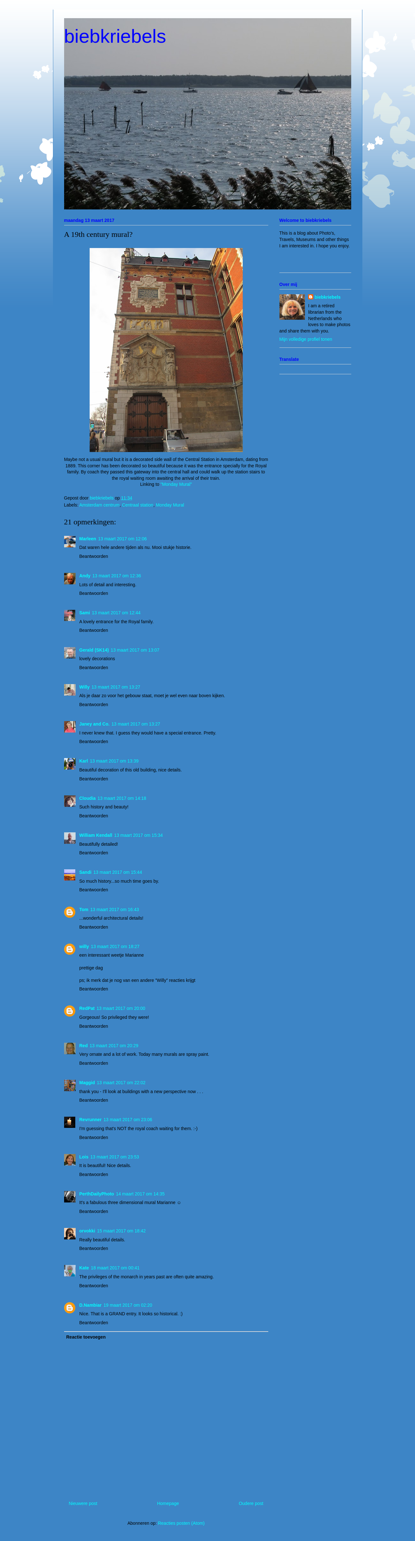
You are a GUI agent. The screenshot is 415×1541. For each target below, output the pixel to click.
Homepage (168, 1503)
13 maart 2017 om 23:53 (114, 1156)
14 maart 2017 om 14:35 (140, 1193)
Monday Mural (170, 505)
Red (83, 1045)
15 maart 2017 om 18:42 (121, 1230)
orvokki (87, 1230)
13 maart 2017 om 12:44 (116, 612)
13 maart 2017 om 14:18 (122, 798)
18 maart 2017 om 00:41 (115, 1267)
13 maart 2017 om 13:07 (135, 650)
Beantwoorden (93, 556)
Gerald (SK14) (94, 650)
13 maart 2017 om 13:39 (114, 760)
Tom (84, 909)
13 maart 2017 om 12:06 (122, 538)
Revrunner (90, 1119)
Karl (83, 760)
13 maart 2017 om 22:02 (121, 1082)
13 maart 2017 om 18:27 (115, 946)
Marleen (87, 538)
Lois (84, 1156)
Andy (85, 575)
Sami (84, 612)
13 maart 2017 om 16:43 (114, 909)
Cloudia (87, 798)
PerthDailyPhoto (96, 1193)
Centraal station (137, 505)
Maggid (87, 1082)
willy (84, 946)
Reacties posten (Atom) (181, 1523)
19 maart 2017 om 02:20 (128, 1305)
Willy (84, 687)
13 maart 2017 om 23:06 (128, 1119)
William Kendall (95, 835)
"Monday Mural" (176, 484)
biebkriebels (115, 36)
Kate (84, 1267)
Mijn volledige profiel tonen (305, 339)
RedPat (87, 1008)
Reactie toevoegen (86, 1337)
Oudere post (251, 1503)
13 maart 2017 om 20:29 (114, 1045)
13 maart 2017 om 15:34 (138, 835)
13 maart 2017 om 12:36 (117, 575)
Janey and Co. (94, 724)
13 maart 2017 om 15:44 (117, 872)
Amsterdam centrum (99, 505)
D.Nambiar (90, 1305)
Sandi (85, 872)
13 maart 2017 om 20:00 (121, 1008)
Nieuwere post (83, 1503)
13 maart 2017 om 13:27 (116, 687)
